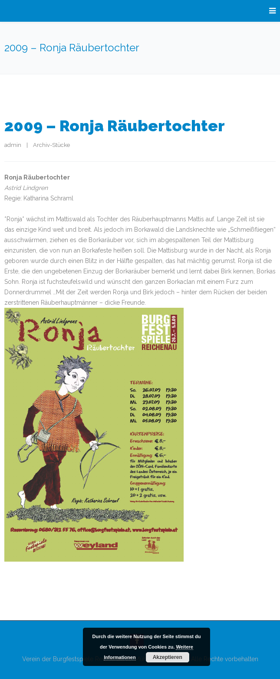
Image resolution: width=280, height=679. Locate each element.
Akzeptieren (167, 657)
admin (12, 145)
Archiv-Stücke (51, 145)
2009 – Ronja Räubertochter (114, 125)
